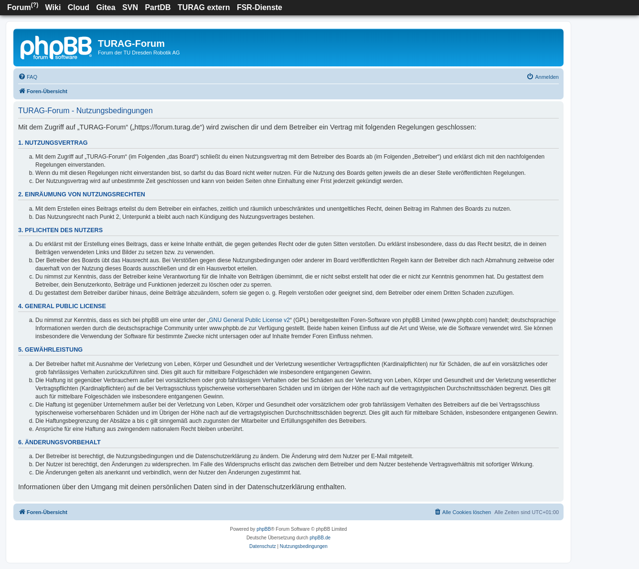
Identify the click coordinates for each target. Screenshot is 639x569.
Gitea (106, 7)
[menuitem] (27, 77)
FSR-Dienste (259, 7)
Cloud (78, 7)
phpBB (263, 529)
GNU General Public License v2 (249, 320)
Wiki (53, 7)
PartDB (157, 7)
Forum (22, 6)
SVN (130, 7)
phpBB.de (319, 537)
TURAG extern (204, 7)
